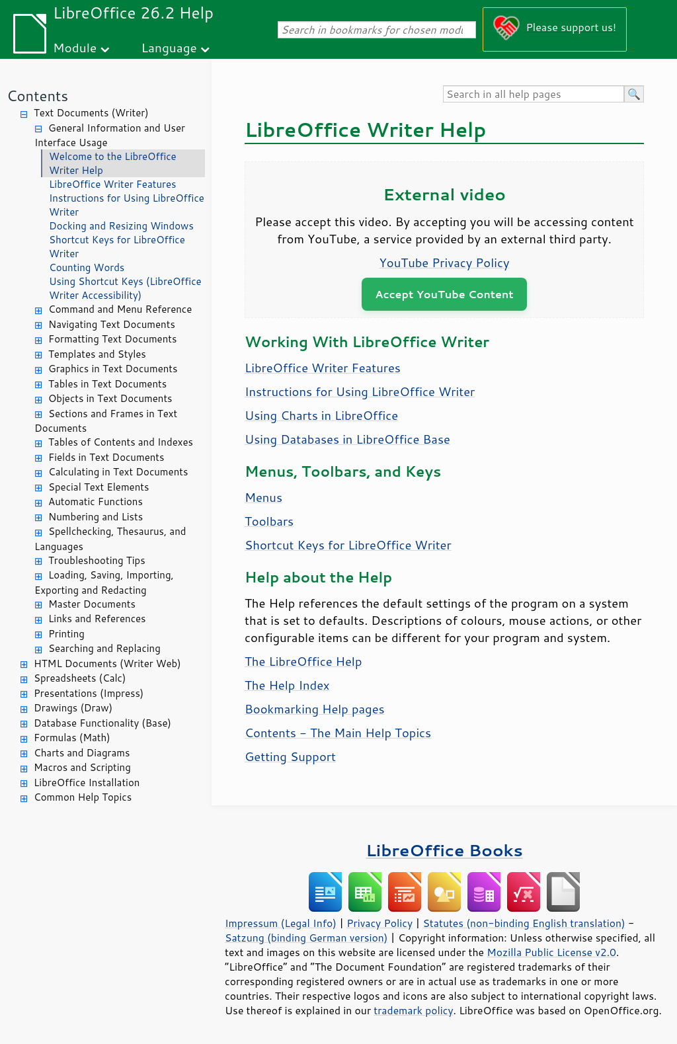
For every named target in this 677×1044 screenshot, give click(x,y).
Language (169, 47)
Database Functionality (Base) (102, 723)
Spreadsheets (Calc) (80, 678)
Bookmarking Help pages (315, 708)
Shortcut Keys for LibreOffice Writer (117, 247)
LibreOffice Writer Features (112, 184)
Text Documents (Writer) (91, 113)
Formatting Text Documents (112, 339)
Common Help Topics (83, 797)
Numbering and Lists (95, 517)
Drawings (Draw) (73, 708)
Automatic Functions (95, 501)
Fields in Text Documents (106, 457)
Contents (37, 95)
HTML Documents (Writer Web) (107, 663)
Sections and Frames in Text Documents (105, 421)
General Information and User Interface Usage (109, 135)
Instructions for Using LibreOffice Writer (126, 205)
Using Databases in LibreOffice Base (347, 439)
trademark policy (413, 1010)
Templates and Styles (97, 354)
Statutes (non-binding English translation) (523, 923)
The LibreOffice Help (303, 661)
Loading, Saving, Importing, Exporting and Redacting (104, 582)
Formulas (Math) (72, 737)
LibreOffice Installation (86, 782)
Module (75, 47)
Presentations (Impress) (88, 693)
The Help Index (287, 685)
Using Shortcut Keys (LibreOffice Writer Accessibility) (125, 288)
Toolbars (269, 521)
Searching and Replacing (104, 648)
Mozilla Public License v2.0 (551, 952)
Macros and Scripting (82, 767)
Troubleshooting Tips (96, 560)
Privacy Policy (379, 923)
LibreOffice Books (444, 850)
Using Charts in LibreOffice (321, 415)
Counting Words (86, 267)
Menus (263, 497)
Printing (66, 634)
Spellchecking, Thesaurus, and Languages (110, 538)
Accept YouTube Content (444, 293)
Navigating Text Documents (111, 324)
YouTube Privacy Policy (444, 262)
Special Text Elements (98, 487)
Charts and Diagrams (82, 753)
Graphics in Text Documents (112, 369)
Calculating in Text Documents (118, 472)
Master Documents (92, 604)
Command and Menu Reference (120, 309)
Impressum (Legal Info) (281, 923)
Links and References (96, 618)
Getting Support (290, 756)
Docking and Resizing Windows (121, 226)
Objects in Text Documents (110, 398)
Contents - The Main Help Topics (338, 732)
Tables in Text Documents (107, 384)
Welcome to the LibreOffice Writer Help (113, 163)
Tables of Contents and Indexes (120, 442)
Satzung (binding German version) (306, 937)
